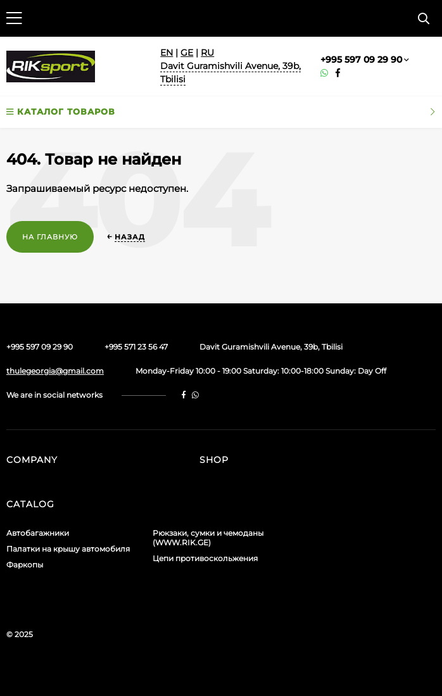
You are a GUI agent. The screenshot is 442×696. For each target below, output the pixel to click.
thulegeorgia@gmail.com (55, 371)
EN (166, 52)
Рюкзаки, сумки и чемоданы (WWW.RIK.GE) (208, 537)
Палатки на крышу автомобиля (68, 549)
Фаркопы (24, 564)
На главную (50, 236)
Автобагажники (37, 533)
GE (186, 52)
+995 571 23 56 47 (136, 346)
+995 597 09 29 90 (361, 59)
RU (207, 52)
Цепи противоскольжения (205, 558)
